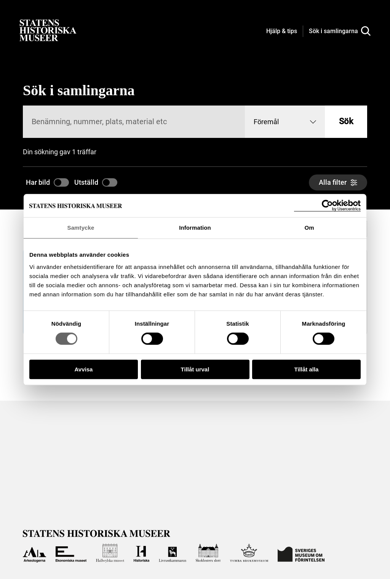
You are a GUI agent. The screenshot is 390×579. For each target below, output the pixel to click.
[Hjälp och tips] (281, 31)
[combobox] (285, 122)
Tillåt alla (306, 369)
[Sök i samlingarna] (340, 31)
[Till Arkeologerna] (34, 553)
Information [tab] (195, 227)
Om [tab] (309, 227)
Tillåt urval (195, 369)
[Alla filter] (338, 182)
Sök (346, 121)
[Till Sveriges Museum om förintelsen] (301, 553)
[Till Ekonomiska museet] (71, 553)
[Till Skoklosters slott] (208, 553)
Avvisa (84, 369)
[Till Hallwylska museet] (110, 553)
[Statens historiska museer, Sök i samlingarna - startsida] (48, 29)
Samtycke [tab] (80, 227)
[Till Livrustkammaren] (172, 553)
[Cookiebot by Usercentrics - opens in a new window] (327, 205)
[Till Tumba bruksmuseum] (249, 553)
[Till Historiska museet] (142, 553)
